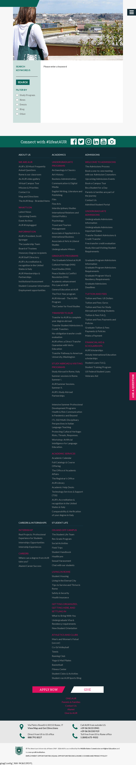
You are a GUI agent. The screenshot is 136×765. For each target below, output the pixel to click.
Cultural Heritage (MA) (63, 264)
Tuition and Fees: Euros (96, 302)
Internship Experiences (30, 546)
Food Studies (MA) (61, 269)
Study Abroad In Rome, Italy (66, 371)
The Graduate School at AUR (66, 260)
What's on (25, 207)
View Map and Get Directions (43, 728)
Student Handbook (61, 552)
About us (24, 154)
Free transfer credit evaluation (100, 243)
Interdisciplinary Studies (64, 208)
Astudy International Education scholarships (100, 356)
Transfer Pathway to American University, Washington (67, 355)
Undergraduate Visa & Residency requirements (64, 622)
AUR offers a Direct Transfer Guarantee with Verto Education (66, 345)
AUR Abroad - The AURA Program (65, 300)
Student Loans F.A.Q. (95, 362)
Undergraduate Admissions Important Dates (99, 229)
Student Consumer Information (34, 285)
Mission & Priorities (29, 187)
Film (54, 199)
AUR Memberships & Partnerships (29, 275)
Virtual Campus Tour (29, 183)
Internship (26, 530)
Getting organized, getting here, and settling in (64, 608)
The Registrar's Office (63, 478)
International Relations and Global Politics (65, 214)
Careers (24, 553)
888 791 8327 (35, 737)
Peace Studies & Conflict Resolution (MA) (64, 275)
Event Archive (26, 220)
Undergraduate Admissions (95, 213)
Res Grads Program (62, 538)
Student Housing (60, 576)
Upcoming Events (27, 216)
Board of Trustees (28, 248)
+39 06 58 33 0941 (89, 728)
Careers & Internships (32, 522)
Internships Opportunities (31, 542)
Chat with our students (63, 565)
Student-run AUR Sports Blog (66, 678)
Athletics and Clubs (65, 634)
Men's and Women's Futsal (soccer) (65, 641)
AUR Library (58, 482)
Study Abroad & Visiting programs (67, 365)
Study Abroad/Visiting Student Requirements (100, 249)
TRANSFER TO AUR (62, 312)
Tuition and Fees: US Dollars (99, 298)
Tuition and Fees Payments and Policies (100, 321)
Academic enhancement (64, 281)
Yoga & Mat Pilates (61, 660)
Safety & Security (60, 593)
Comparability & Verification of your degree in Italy (66, 513)
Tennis (55, 651)
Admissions (92, 154)
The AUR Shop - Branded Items (34, 200)
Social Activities (60, 543)
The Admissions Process (97, 166)
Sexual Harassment (61, 560)
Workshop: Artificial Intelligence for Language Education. (64, 443)
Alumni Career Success (30, 565)
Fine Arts (56, 203)
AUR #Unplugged (27, 225)
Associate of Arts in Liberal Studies (65, 243)
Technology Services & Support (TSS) (67, 493)
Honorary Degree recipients (33, 252)
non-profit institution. (37, 752)
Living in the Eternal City (64, 580)
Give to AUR (71, 713)
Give (87, 689)
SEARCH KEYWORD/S (23, 68)
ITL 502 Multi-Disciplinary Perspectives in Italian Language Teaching (65, 423)
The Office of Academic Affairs (64, 472)
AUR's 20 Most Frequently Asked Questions (32, 168)
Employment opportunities (32, 290)
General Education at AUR (65, 289)
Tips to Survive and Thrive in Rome (66, 586)
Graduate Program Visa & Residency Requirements (98, 277)
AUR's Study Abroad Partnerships (62, 394)
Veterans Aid (91, 375)
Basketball (57, 664)
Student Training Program (98, 367)
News (22, 99)
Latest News (25, 211)
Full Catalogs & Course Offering (63, 464)
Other (23, 114)
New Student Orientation (64, 628)
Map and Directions (29, 196)
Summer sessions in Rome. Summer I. (65, 377)
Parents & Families (71, 702)
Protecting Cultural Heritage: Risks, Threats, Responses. (66, 433)
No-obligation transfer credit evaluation (66, 335)
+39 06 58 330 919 (89, 731)
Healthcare (57, 556)
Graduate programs (65, 255)
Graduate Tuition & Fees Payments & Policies (97, 329)
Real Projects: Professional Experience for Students (32, 536)
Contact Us (24, 192)
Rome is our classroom (30, 174)
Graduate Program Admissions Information (100, 262)
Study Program (27, 95)
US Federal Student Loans (97, 371)
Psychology (58, 220)
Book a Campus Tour (95, 183)
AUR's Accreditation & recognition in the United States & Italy (31, 265)
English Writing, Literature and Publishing (67, 193)
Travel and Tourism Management (61, 227)
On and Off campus (64, 530)
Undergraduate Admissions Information (99, 221)
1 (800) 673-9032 (89, 737)
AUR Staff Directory (29, 257)
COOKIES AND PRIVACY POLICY (95, 756)
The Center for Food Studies (66, 306)
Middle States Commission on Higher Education (98, 748)
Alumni (70, 709)
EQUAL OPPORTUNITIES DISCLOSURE (66, 756)
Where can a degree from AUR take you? (34, 559)
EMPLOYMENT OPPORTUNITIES (38, 756)
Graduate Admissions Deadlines (96, 285)
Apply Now (49, 689)
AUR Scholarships (94, 350)
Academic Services (63, 453)
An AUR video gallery (29, 178)
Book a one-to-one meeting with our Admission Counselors (100, 172)
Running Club (58, 656)
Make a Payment (93, 335)
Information (27, 231)
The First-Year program (63, 293)
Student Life (60, 522)
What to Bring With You (64, 615)
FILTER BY (21, 89)
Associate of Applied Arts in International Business (66, 235)
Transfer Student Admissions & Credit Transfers (67, 327)
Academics (59, 154)
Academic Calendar (62, 457)
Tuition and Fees (96, 293)
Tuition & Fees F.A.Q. (95, 315)
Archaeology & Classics (63, 170)
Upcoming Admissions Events (100, 178)
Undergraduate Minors (63, 249)
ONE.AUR (71, 698)
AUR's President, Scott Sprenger (30, 238)
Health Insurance (60, 597)
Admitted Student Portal (97, 204)
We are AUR (25, 162)
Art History (57, 174)
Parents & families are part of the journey (99, 194)
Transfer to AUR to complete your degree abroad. (66, 319)
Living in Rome (61, 571)
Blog (22, 109)
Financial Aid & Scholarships (94, 344)
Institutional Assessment (31, 281)
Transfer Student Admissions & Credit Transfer (100, 237)
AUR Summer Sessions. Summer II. (63, 385)
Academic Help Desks (63, 487)
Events (23, 104)
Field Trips (57, 547)
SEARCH (23, 82)
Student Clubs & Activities (65, 673)
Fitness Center (59, 669)
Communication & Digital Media (64, 185)
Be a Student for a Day (96, 187)
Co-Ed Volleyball (60, 647)
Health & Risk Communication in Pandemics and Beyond (67, 413)
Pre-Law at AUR (60, 285)
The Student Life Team (63, 534)
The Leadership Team (29, 244)
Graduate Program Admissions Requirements (100, 269)
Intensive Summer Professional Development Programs (67, 406)
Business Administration (64, 178)
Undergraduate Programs (62, 164)
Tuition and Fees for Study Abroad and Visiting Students (99, 309)
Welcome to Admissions (100, 162)
